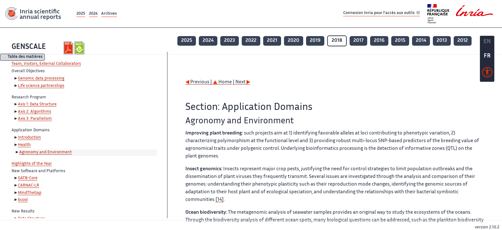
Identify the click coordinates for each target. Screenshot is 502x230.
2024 (93, 14)
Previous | (199, 82)
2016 (379, 41)
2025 (81, 14)
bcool (23, 200)
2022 (251, 41)
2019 (315, 41)
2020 (293, 41)
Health (24, 145)
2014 (421, 41)
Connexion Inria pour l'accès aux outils (381, 13)
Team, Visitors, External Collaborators (46, 64)
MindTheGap (29, 193)
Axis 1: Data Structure (37, 104)
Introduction (29, 138)
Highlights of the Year (32, 164)
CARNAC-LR (28, 186)
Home (222, 82)
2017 (358, 41)
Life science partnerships (41, 86)
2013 (442, 41)
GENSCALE (29, 47)
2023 (229, 41)
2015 (400, 41)
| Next (241, 82)
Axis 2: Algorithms (34, 112)
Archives (109, 14)
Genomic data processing (41, 78)
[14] (219, 200)
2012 (462, 41)
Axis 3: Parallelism (35, 119)
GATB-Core (27, 178)
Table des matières (25, 57)
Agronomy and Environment (45, 152)
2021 (272, 41)
